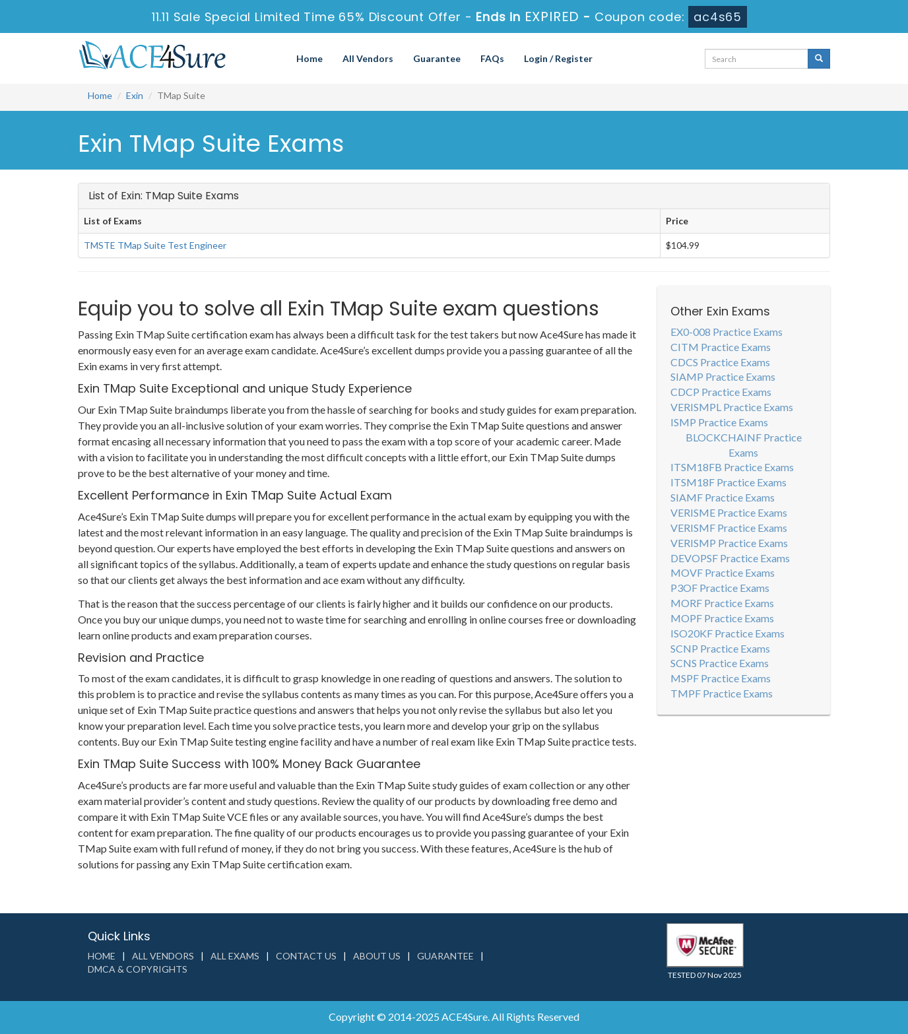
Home (309, 58)
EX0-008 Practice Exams (726, 331)
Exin (134, 95)
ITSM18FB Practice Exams (732, 467)
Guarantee (437, 58)
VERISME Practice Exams (728, 512)
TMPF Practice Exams (721, 693)
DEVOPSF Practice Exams (730, 558)
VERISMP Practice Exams (729, 542)
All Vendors (367, 58)
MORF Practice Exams (722, 603)
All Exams (235, 955)
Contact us (306, 955)
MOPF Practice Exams (722, 618)
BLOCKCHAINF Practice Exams (744, 445)
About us (377, 955)
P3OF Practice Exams (719, 587)
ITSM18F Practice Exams (728, 482)
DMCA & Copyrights (137, 969)
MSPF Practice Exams (720, 678)
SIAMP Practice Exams (722, 376)
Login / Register (558, 58)
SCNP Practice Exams (720, 648)
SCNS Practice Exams (719, 663)
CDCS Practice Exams (720, 362)
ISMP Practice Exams (719, 422)
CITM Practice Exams (720, 346)
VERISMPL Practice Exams (731, 407)
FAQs (492, 58)
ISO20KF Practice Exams (727, 633)
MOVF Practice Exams (722, 572)
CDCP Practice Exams (720, 391)
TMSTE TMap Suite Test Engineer (155, 245)
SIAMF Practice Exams (722, 497)
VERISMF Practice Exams (728, 527)
